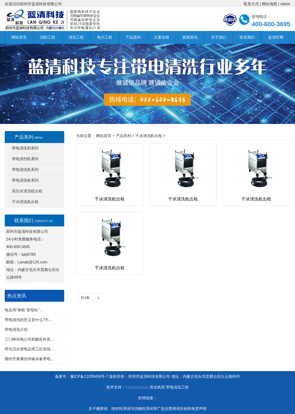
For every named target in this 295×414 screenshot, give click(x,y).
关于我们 (218, 37)
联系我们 (247, 37)
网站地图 (269, 4)
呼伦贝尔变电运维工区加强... (29, 349)
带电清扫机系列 (25, 159)
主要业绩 (161, 37)
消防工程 (47, 37)
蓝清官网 (275, 37)
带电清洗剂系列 (25, 148)
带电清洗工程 (177, 387)
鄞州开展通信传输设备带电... (29, 359)
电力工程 (104, 37)
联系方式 (251, 4)
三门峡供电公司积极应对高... (29, 339)
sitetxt (285, 4)
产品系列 (133, 37)
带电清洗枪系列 (25, 180)
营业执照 (157, 387)
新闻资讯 (190, 37)
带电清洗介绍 (16, 329)
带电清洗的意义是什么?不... (28, 320)
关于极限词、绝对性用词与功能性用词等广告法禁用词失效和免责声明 (147, 409)
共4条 (85, 298)
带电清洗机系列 (25, 170)
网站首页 (19, 37)
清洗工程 (76, 37)
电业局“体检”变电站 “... (24, 310)
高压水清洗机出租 (27, 191)
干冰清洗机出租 (25, 202)
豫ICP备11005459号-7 (89, 376)
